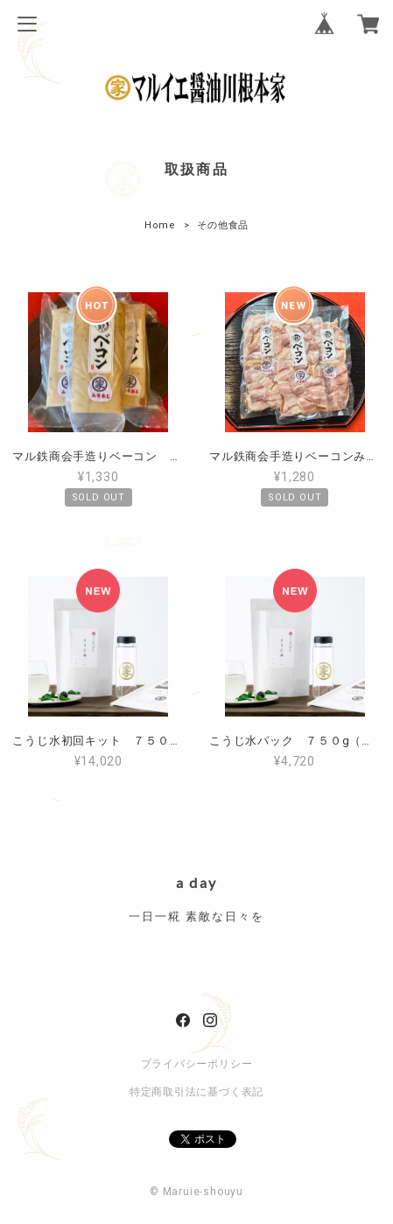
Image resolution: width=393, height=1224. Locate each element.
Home (160, 225)
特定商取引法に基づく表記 (196, 1092)
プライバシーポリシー (197, 1064)
